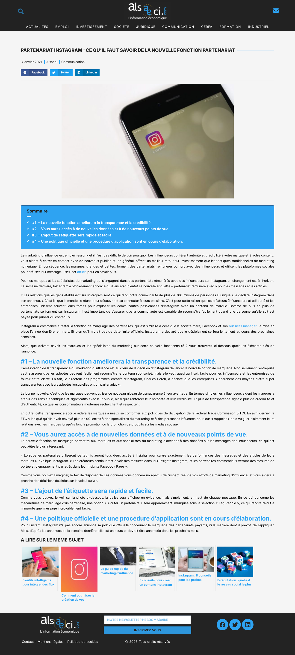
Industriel (258, 27)
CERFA (206, 27)
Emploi (62, 27)
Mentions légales (50, 641)
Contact (28, 641)
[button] (34, 72)
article (81, 272)
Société (121, 27)
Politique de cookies (82, 641)
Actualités (37, 27)
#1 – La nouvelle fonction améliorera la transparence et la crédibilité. (92, 222)
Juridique (145, 27)
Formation (230, 27)
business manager (243, 326)
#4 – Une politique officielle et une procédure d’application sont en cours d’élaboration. (107, 241)
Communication (178, 27)
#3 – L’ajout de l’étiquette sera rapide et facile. (72, 235)
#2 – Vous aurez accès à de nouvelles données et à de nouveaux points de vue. (100, 229)
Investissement (91, 27)
